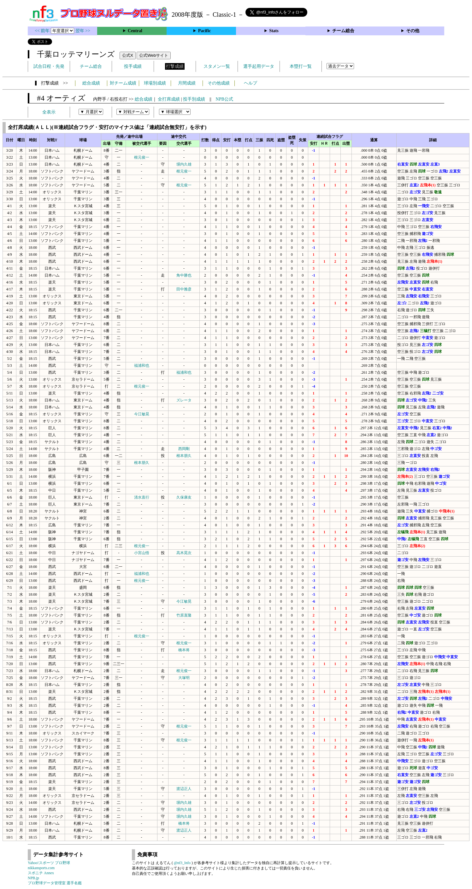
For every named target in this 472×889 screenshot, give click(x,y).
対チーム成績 (123, 83)
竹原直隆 (184, 615)
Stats (274, 30)
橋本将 (184, 650)
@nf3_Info (182, 863)
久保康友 (184, 497)
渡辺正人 (184, 789)
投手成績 (133, 66)
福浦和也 (141, 365)
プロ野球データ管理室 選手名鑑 (55, 883)
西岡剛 (184, 449)
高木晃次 (184, 553)
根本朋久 (184, 455)
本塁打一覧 (301, 66)
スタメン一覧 (217, 66)
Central (135, 30)
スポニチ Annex (41, 873)
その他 (412, 30)
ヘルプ (250, 83)
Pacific (204, 30)
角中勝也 (184, 275)
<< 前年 (43, 30)
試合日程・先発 (48, 66)
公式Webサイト (153, 55)
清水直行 (141, 497)
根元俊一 (141, 157)
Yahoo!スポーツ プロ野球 (49, 863)
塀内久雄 (184, 164)
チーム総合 (343, 30)
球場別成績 (155, 83)
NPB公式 (224, 99)
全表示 (49, 112)
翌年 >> (82, 30)
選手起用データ (258, 66)
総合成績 (91, 83)
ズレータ (184, 400)
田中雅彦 (184, 289)
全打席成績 (169, 99)
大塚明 (184, 678)
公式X (127, 55)
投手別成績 (194, 99)
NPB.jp (33, 878)
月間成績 (187, 83)
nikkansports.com (41, 868)
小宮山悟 (141, 553)
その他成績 (219, 83)
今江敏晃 (141, 414)
